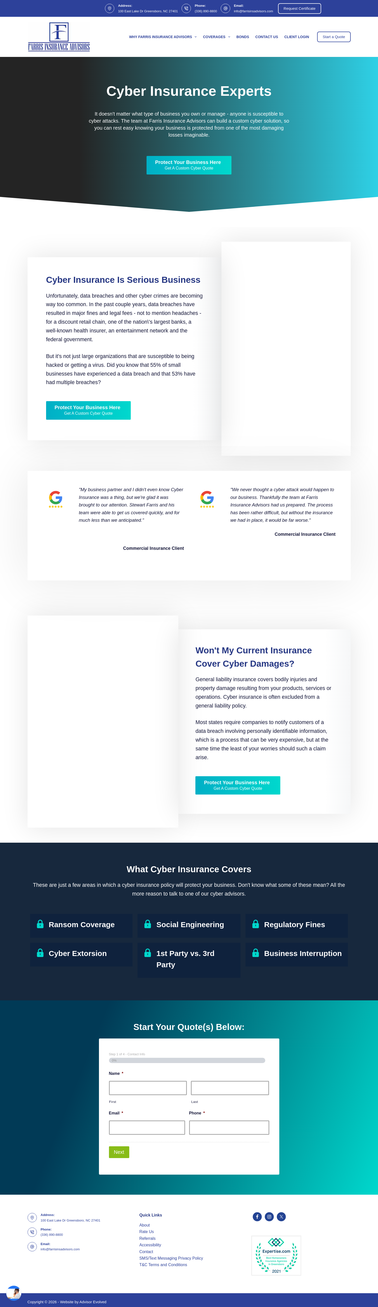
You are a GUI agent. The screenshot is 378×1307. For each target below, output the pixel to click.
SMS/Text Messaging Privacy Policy (171, 1255)
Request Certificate (300, 8)
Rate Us (146, 1228)
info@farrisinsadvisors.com (253, 11)
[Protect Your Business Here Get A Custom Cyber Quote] (189, 165)
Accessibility (150, 1241)
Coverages (217, 37)
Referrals (147, 1235)
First (112, 1102)
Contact (146, 1248)
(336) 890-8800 (206, 11)
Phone (197, 1113)
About (144, 1221)
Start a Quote (334, 37)
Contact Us (266, 37)
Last (194, 1102)
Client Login (296, 37)
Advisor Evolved (92, 1298)
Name (116, 1073)
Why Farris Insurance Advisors (164, 37)
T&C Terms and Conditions (163, 1261)
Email (116, 1113)
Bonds (242, 37)
